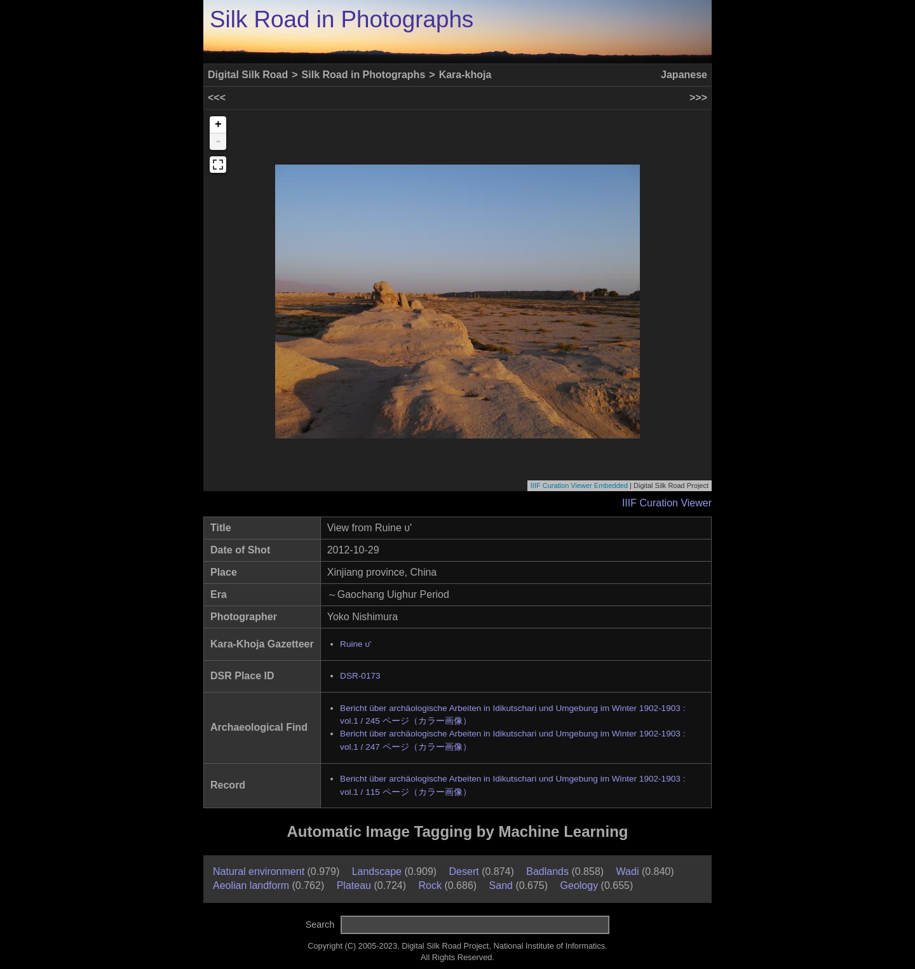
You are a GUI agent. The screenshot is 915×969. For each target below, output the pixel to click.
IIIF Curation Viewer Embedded (579, 485)
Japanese (684, 74)
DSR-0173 (360, 676)
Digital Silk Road (248, 74)
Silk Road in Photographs (341, 19)
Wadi (627, 871)
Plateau (354, 885)
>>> (698, 97)
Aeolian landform (251, 885)
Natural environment (258, 871)
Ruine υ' (355, 644)
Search (320, 924)
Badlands (547, 871)
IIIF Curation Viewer (667, 503)
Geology (579, 885)
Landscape (377, 871)
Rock (430, 885)
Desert (464, 871)
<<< (217, 97)
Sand (501, 885)
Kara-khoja (465, 74)
